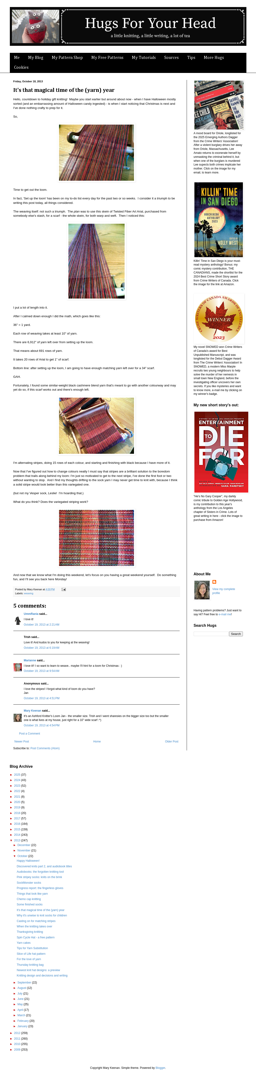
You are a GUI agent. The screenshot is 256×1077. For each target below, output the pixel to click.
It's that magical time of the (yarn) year (40, 910)
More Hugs (214, 58)
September (24, 982)
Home (97, 741)
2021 (17, 796)
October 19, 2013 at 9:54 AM (41, 671)
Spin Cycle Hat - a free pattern (35, 937)
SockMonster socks (29, 882)
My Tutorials (144, 58)
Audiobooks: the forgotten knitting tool (40, 871)
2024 (17, 780)
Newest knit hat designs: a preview (38, 970)
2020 (17, 802)
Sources (171, 58)
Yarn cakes (23, 942)
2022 (17, 791)
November (24, 850)
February (23, 1021)
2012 (17, 1033)
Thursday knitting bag (30, 964)
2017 (17, 818)
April (20, 1010)
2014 (17, 834)
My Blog (35, 58)
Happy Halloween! (28, 860)
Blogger (160, 1068)
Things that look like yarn (32, 893)
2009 (17, 1049)
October (22, 856)
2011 (17, 1038)
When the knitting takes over (34, 926)
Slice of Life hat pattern (31, 953)
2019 (17, 807)
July (20, 993)
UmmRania (31, 614)
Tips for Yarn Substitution (32, 948)
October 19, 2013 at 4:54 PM (41, 725)
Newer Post (22, 741)
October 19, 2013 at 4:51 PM (41, 698)
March (21, 1015)
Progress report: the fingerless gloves (40, 888)
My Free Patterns (107, 58)
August (22, 988)
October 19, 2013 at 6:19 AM (41, 647)
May (20, 1004)
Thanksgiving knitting (30, 931)
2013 (17, 840)
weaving (28, 593)
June (20, 999)
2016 (17, 823)
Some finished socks (29, 904)
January (22, 1026)
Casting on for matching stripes (36, 921)
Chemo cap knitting (29, 899)
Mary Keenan (32, 710)
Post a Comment (29, 733)
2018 (17, 813)
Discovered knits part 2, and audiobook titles (44, 866)
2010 (17, 1044)
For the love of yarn (29, 959)
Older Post (171, 741)
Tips (191, 58)
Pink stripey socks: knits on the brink (39, 877)
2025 (17, 774)
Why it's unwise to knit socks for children (42, 915)
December (24, 845)
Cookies (21, 67)
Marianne (30, 660)
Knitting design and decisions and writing (42, 975)
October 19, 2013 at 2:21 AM (41, 624)
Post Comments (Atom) (45, 748)
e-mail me (225, 614)
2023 (17, 785)
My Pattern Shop (67, 58)
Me (17, 58)
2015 (17, 829)
